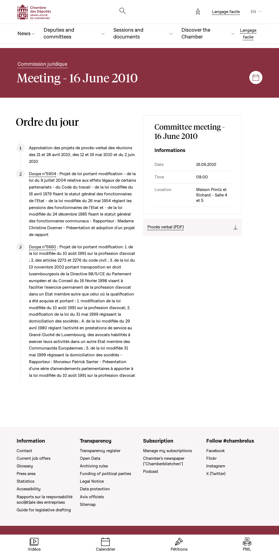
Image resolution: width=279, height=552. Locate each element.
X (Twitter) (215, 473)
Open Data (90, 458)
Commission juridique (42, 64)
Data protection (95, 489)
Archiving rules (94, 466)
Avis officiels (92, 497)
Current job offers (33, 458)
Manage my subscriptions (167, 450)
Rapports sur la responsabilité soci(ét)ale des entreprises (44, 499)
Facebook (215, 450)
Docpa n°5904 (42, 174)
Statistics (25, 481)
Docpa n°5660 (42, 247)
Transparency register (100, 450)
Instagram (215, 466)
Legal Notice (92, 481)
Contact (24, 450)
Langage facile (226, 11)
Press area (26, 473)
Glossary (25, 466)
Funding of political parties (105, 473)
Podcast (150, 471)
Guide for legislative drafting (44, 510)
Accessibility (29, 489)
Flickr (211, 458)
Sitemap (88, 504)
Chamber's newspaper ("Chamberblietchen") (163, 461)
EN (253, 11)
